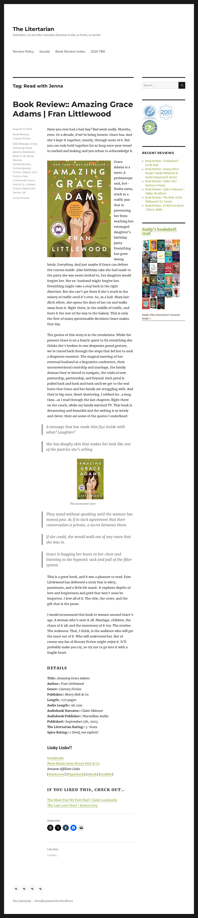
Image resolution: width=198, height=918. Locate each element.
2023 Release (21, 143)
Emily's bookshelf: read (159, 231)
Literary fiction (22, 138)
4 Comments (21, 197)
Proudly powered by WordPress (54, 901)
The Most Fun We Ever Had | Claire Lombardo (82, 800)
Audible (106, 774)
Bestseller (29, 151)
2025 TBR (98, 51)
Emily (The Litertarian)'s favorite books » (161, 316)
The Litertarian (33, 29)
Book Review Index (70, 51)
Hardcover (56, 774)
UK (24, 192)
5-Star (34, 143)
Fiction (17, 176)
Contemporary (22, 164)
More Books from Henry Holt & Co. (73, 763)
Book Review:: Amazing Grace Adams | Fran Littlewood (73, 109)
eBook (92, 774)
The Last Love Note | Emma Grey (72, 805)
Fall (34, 172)
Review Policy (23, 51)
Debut (27, 172)
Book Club (19, 155)
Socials (44, 51)
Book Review (21, 134)
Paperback (76, 774)
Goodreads (55, 758)
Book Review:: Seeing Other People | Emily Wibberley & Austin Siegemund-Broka (162, 173)
